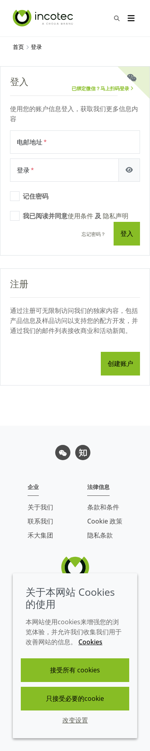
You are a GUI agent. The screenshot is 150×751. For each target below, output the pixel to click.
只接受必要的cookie (75, 698)
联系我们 (40, 521)
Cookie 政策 (104, 521)
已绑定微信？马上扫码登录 (102, 88)
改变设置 (75, 720)
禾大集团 (40, 535)
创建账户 (120, 363)
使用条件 (80, 215)
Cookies (90, 641)
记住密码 (35, 196)
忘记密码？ (94, 234)
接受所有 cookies (75, 670)
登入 (126, 233)
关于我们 (40, 507)
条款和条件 (103, 507)
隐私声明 (115, 215)
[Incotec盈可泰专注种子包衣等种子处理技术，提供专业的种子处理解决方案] (44, 18)
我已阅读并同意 (75, 215)
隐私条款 (100, 535)
